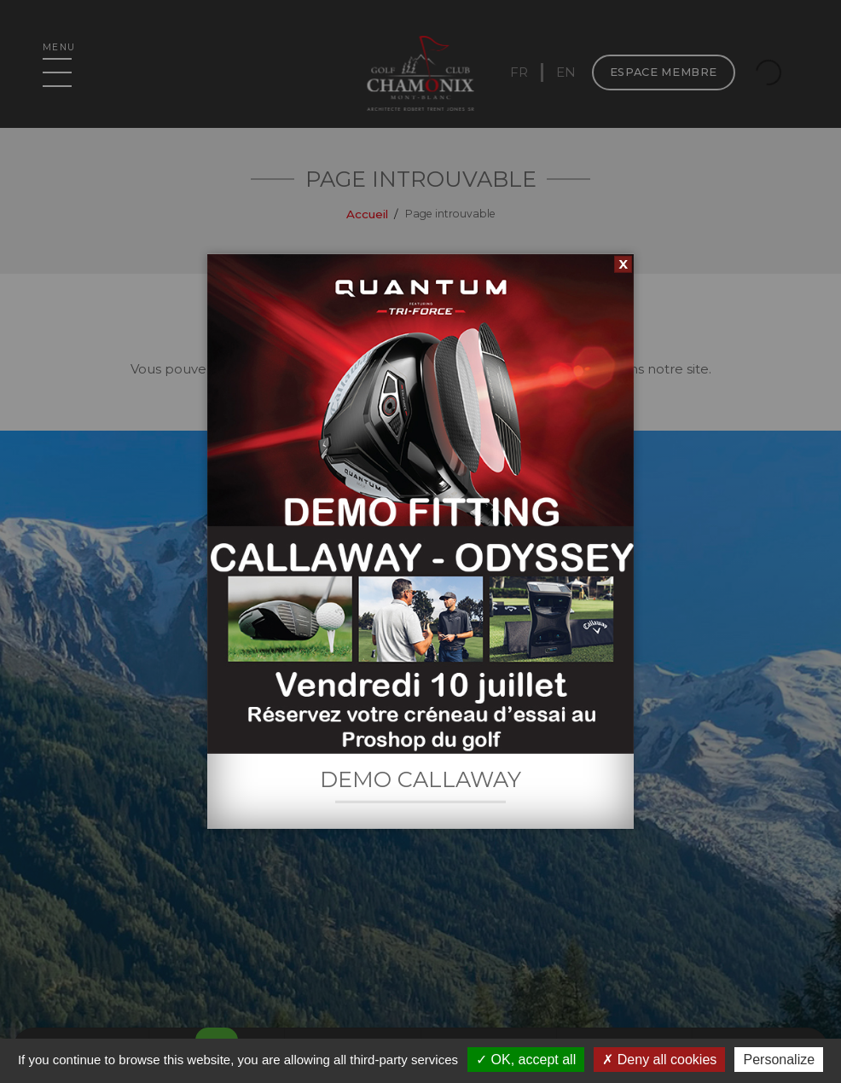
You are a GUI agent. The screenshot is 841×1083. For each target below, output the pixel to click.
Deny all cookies (659, 1059)
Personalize (779, 1059)
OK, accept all (526, 1059)
